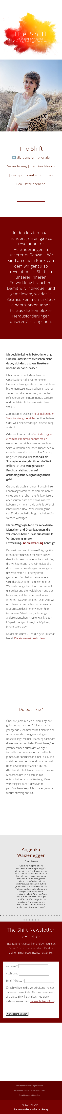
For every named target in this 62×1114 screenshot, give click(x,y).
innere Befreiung (32, 543)
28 (38, 920)
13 (34, 915)
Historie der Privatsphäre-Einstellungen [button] (29, 1090)
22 (59, 915)
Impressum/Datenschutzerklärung (31, 1109)
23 (24, 920)
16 (42, 915)
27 (35, 920)
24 (26, 920)
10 (26, 915)
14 (37, 915)
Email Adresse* (15, 980)
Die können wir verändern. (29, 638)
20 (54, 915)
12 (31, 915)
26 (32, 920)
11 (28, 915)
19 (51, 915)
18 (48, 915)
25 (29, 920)
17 (45, 915)
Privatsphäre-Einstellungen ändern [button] (29, 1085)
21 (57, 915)
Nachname (12, 973)
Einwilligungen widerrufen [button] (29, 1095)
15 (40, 915)
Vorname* (12, 966)
